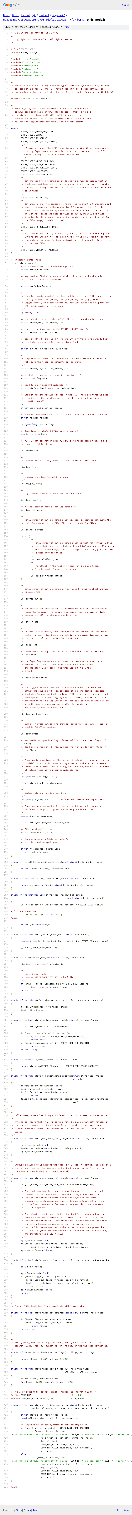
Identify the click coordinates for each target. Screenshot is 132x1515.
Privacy (27, 1510)
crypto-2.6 (58, 15)
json (126, 1510)
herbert (44, 15)
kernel (25, 15)
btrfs (80, 19)
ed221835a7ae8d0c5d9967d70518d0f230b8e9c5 (34, 19)
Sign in (125, 4)
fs (73, 19)
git (34, 15)
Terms (36, 1510)
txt (119, 1510)
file (67, 27)
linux (6, 15)
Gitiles (19, 1510)
